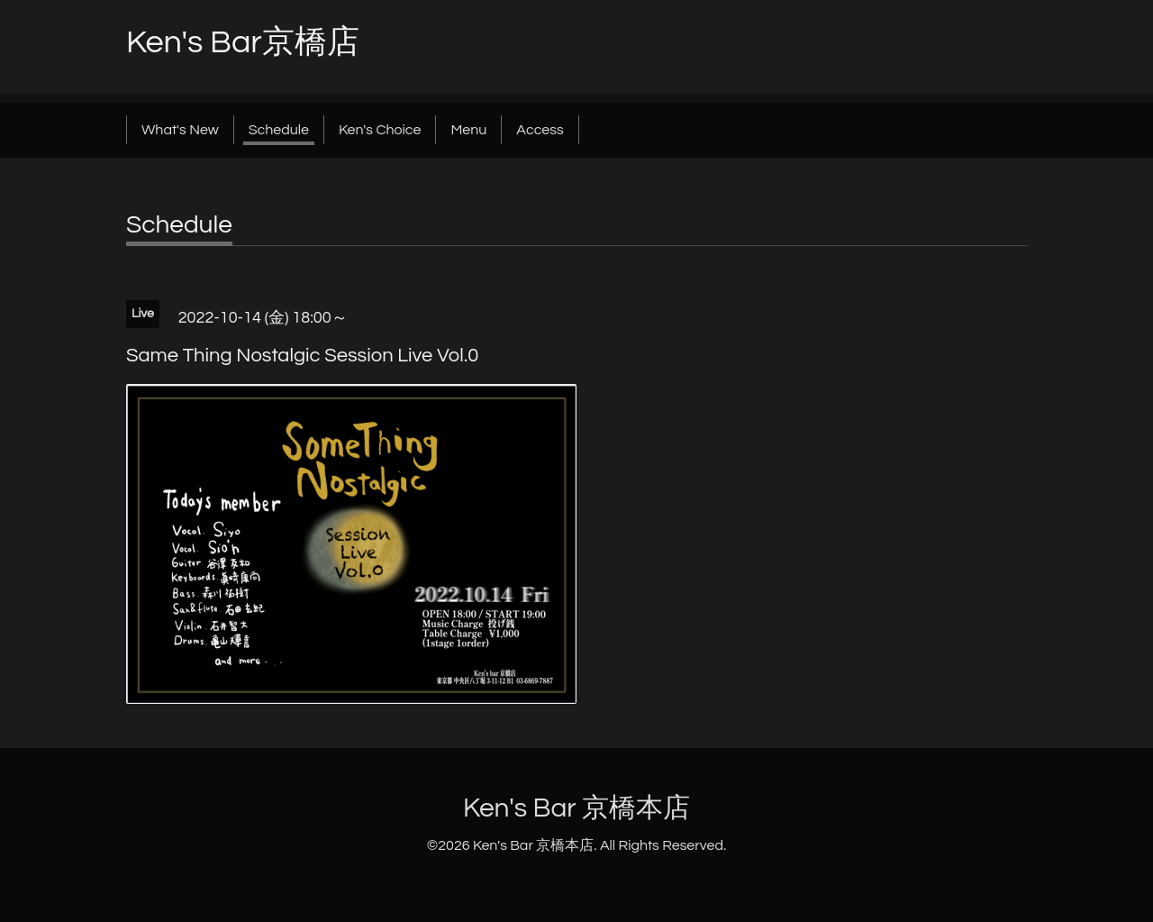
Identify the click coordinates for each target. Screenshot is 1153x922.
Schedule (279, 130)
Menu (468, 130)
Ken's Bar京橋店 (242, 42)
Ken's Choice (380, 130)
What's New (180, 130)
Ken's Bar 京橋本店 (576, 808)
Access (539, 130)
